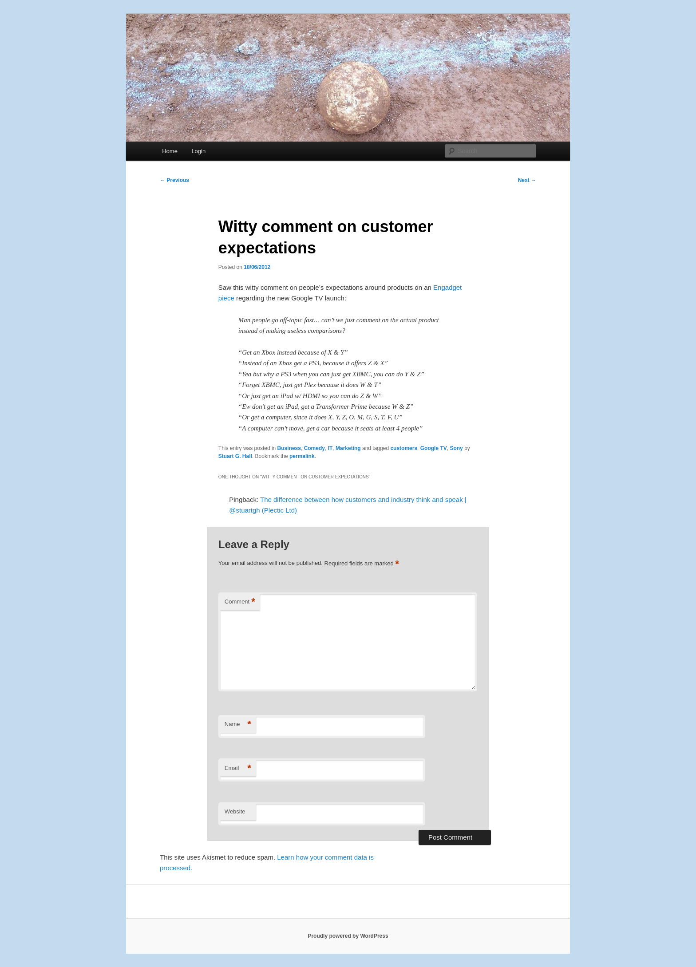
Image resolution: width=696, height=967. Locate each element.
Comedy (314, 448)
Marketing (348, 448)
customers (403, 448)
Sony (456, 448)
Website (235, 811)
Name (238, 724)
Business (289, 448)
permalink (302, 456)
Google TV (433, 448)
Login (198, 151)
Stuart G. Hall (235, 456)
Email (238, 768)
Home (170, 151)
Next (527, 180)
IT (330, 448)
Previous (174, 180)
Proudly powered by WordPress (348, 936)
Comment (240, 602)
